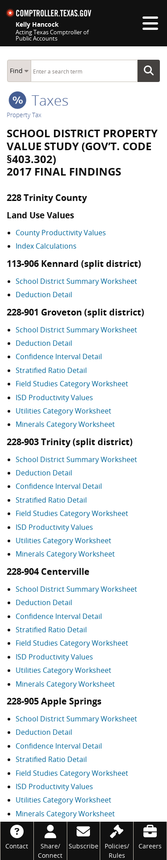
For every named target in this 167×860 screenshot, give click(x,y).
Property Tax (24, 115)
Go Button (151, 71)
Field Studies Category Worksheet (72, 384)
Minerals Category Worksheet (65, 424)
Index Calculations (46, 246)
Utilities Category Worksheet (63, 411)
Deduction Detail (44, 294)
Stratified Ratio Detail (51, 370)
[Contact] (16, 836)
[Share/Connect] (50, 841)
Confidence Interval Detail (59, 356)
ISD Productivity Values (54, 397)
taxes (38, 100)
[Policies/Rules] (116, 841)
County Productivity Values (61, 233)
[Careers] (150, 836)
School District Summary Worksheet (76, 281)
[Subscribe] (83, 836)
